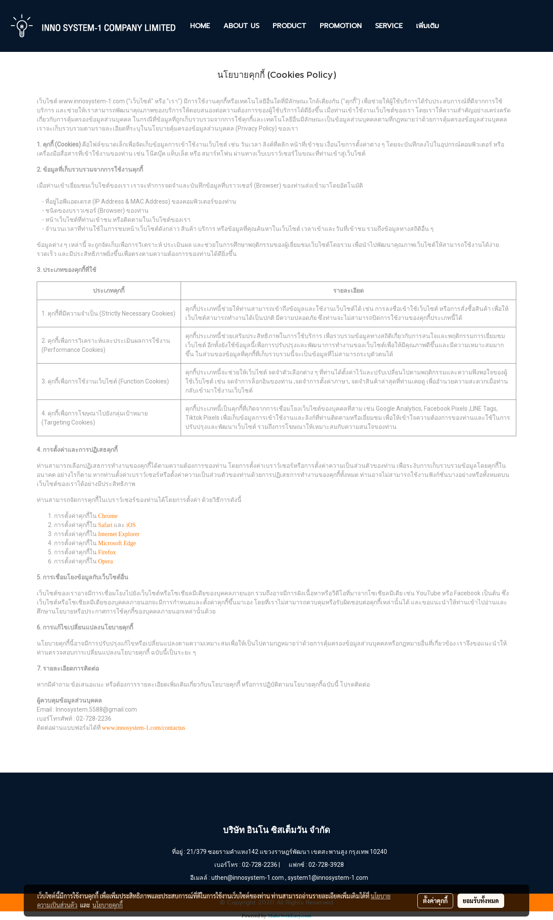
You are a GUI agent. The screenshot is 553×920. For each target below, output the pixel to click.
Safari (105, 525)
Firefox (107, 552)
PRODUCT (289, 26)
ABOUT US (241, 26)
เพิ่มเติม (427, 26)
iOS (131, 525)
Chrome (108, 516)
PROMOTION (341, 26)
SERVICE (389, 26)
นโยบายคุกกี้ (107, 905)
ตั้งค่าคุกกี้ (435, 900)
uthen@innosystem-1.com (247, 877)
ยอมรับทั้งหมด (481, 900)
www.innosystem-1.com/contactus (143, 728)
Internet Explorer (119, 534)
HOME (200, 26)
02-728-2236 (259, 864)
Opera (105, 561)
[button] (453, 25)
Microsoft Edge (117, 543)
